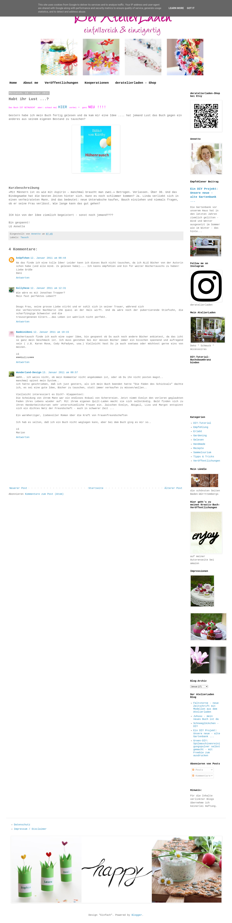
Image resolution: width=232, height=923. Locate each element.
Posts (197, 770)
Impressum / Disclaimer (30, 829)
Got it (190, 8)
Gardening (200, 435)
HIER (63, 107)
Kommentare (201, 775)
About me (30, 83)
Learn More (176, 8)
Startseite (95, 488)
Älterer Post (173, 488)
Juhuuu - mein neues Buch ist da (206, 718)
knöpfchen (22, 258)
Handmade (199, 444)
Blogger (137, 915)
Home (13, 83)
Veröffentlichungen (61, 83)
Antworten (22, 277)
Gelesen (198, 439)
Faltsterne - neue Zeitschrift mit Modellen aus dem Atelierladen (206, 708)
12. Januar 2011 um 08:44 (48, 258)
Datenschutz (22, 824)
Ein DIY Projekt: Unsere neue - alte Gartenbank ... (206, 733)
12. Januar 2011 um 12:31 (48, 288)
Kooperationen (97, 83)
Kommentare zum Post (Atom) (44, 494)
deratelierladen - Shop (135, 83)
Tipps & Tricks (203, 456)
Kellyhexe (22, 288)
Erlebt (197, 431)
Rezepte (198, 448)
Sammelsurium (202, 452)
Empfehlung (200, 427)
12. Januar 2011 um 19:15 (51, 332)
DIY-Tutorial (202, 423)
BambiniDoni (24, 332)
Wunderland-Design (28, 372)
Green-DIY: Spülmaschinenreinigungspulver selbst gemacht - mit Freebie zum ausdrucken (206, 748)
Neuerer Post (18, 488)
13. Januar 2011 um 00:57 (60, 372)
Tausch (25, 237)
